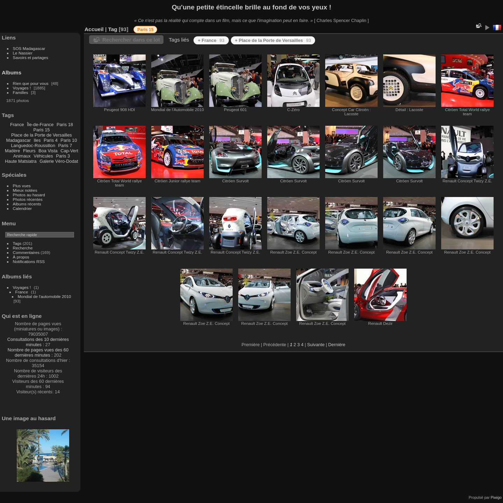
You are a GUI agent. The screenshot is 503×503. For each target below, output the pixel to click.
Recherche (23, 248)
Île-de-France (40, 124)
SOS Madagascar (29, 48)
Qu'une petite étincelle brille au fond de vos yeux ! (251, 7)
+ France (211, 40)
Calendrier (22, 208)
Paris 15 (41, 129)
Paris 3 (63, 156)
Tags (17, 243)
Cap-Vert (69, 150)
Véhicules (43, 156)
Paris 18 (65, 124)
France (17, 124)
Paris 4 (51, 140)
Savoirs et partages (30, 57)
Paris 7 (65, 145)
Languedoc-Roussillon (33, 145)
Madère (12, 150)
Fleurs (29, 150)
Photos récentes (28, 199)
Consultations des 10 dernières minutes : (38, 342)
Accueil (94, 29)
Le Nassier (22, 53)
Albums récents (27, 204)
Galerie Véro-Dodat (58, 161)
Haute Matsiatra (20, 161)
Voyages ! (22, 88)
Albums (11, 72)
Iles (37, 140)
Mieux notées (25, 190)
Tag (112, 29)
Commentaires (26, 252)
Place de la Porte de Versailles (41, 135)
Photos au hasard (29, 194)
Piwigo (496, 497)
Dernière (336, 344)
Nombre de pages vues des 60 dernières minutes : (38, 352)
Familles (20, 92)
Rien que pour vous (31, 83)
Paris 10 (68, 140)
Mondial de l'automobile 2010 (44, 296)
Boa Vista (48, 150)
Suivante (316, 344)
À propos (21, 257)
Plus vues (22, 185)
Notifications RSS (29, 261)
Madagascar (18, 140)
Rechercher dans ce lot (131, 40)
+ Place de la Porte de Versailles (273, 40)
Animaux (22, 156)
